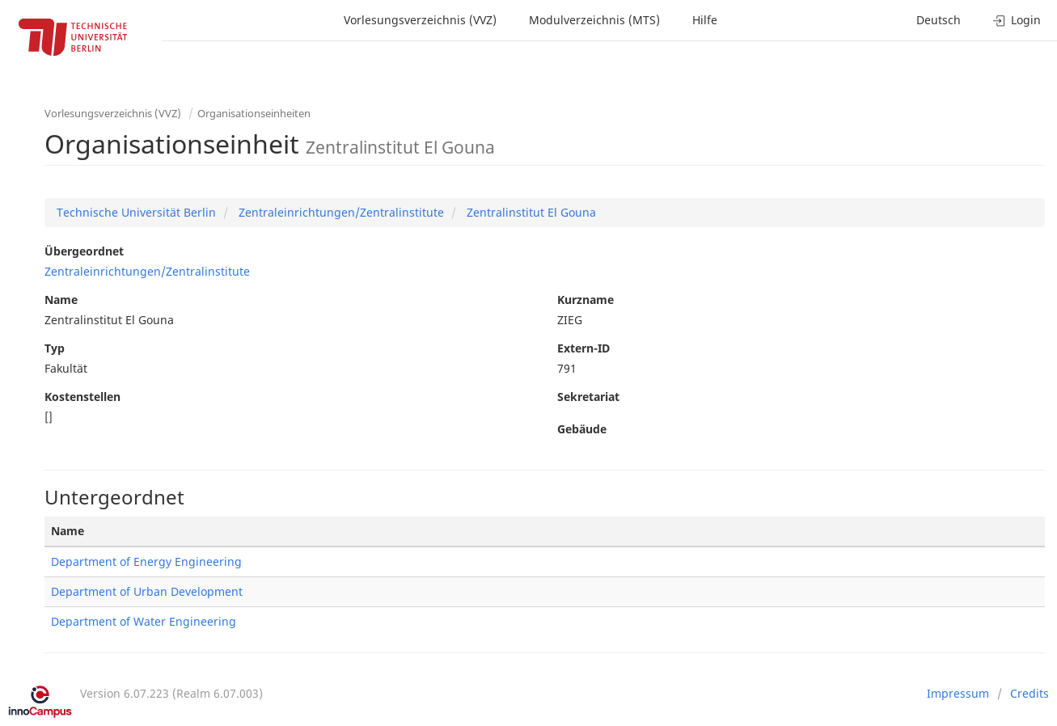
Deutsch (938, 19)
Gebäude (582, 429)
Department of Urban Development (147, 591)
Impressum (958, 693)
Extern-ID (583, 348)
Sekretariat (588, 396)
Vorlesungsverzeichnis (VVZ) (420, 19)
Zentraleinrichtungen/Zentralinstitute (339, 212)
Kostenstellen (82, 396)
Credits (1029, 693)
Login (1017, 19)
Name (61, 299)
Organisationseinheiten (254, 113)
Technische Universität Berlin (136, 212)
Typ (54, 348)
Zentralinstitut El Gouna (529, 212)
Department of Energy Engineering (146, 561)
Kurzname (585, 299)
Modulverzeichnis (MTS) (594, 19)
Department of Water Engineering (143, 621)
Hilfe (704, 19)
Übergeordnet (84, 251)
